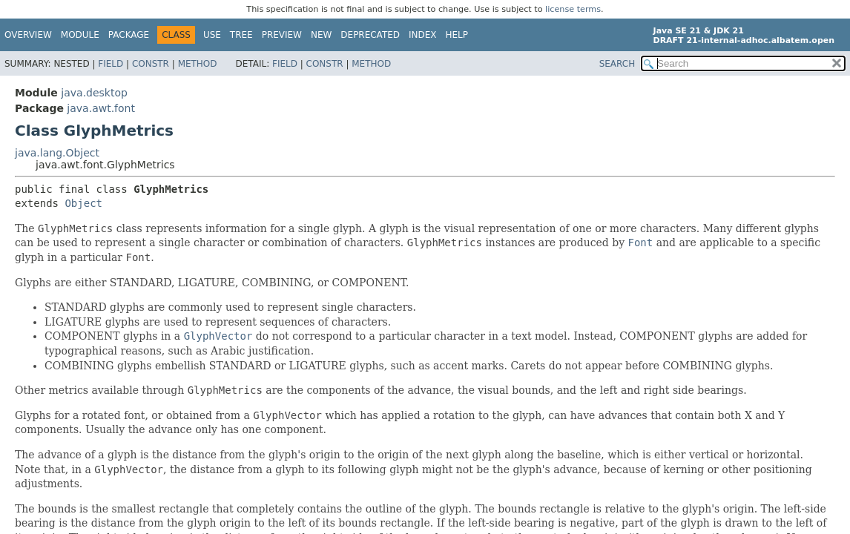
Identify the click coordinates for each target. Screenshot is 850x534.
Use (212, 35)
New (321, 35)
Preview (282, 35)
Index (423, 35)
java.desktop (94, 93)
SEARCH (617, 64)
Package (128, 35)
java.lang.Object (57, 153)
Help (457, 35)
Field (110, 64)
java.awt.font (101, 108)
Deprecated (370, 35)
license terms (573, 9)
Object (83, 203)
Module (80, 35)
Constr (150, 64)
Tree (241, 35)
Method (197, 64)
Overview (28, 35)
